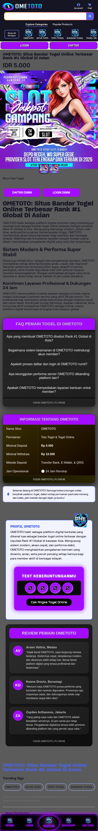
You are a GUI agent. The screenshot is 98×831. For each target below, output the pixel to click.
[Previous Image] (3, 120)
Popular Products (62, 24)
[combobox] (45, 16)
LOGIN (24, 45)
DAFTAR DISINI (22, 192)
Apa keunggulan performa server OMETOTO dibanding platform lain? (49, 376)
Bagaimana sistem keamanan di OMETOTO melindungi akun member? (49, 352)
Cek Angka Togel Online (49, 602)
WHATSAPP (68, 822)
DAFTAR (73, 45)
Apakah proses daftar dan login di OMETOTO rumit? (49, 364)
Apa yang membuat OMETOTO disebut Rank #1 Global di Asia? (49, 338)
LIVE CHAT (88, 822)
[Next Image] (95, 120)
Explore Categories (37, 24)
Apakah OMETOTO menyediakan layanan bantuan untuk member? (49, 390)
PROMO (9, 822)
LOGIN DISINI (61, 192)
